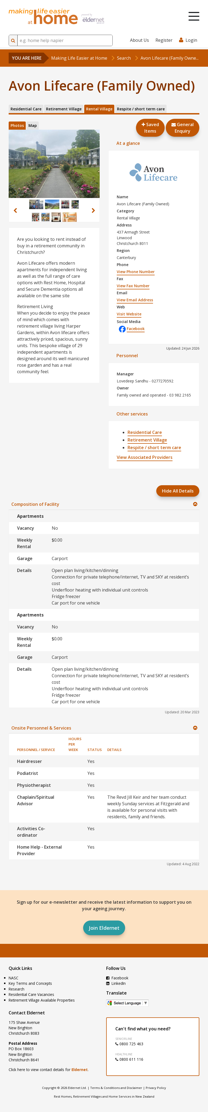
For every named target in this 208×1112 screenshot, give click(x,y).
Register (164, 40)
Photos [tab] (17, 125)
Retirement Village (147, 440)
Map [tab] (32, 125)
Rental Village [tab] (99, 108)
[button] (15, 211)
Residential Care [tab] (26, 108)
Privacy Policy (156, 1088)
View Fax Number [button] (133, 285)
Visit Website (129, 314)
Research (16, 989)
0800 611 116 (129, 1059)
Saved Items (150, 128)
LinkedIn (116, 983)
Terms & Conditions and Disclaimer (116, 1088)
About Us (139, 40)
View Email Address (135, 299)
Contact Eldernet (27, 1013)
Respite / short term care (154, 447)
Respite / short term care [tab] (141, 108)
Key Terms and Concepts (30, 983)
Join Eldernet (104, 928)
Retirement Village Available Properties (42, 1000)
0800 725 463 (129, 1043)
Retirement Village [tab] (64, 108)
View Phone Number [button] (136, 271)
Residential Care (145, 432)
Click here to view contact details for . (49, 1069)
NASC (13, 977)
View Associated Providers (145, 457)
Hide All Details (178, 491)
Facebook (132, 328)
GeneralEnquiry (182, 128)
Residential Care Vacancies (31, 994)
